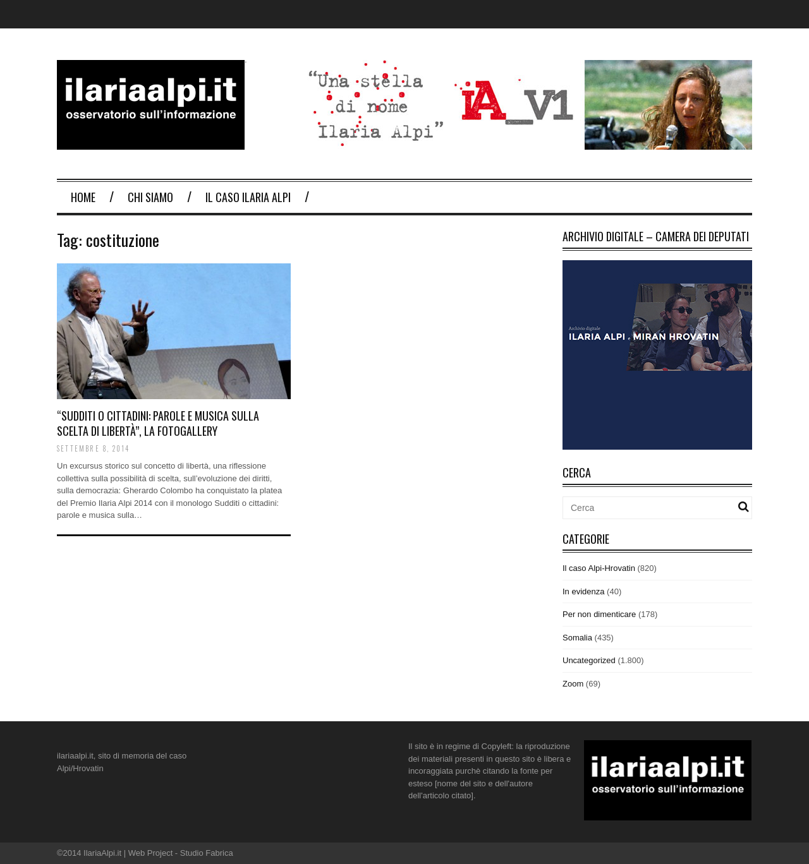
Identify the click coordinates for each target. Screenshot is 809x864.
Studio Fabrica (206, 853)
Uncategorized (589, 660)
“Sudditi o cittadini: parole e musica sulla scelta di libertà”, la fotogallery (158, 422)
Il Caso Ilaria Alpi (248, 197)
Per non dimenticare (599, 614)
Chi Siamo (150, 197)
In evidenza (584, 591)
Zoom (573, 683)
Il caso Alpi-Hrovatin (599, 568)
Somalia (577, 637)
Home (83, 197)
